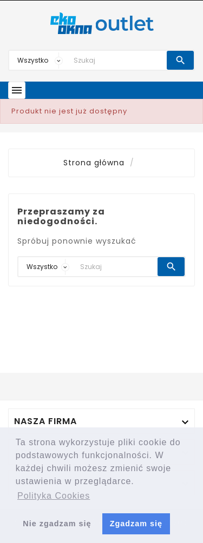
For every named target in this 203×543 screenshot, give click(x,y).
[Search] (117, 60)
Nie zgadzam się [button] (57, 523)
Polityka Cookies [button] (53, 495)
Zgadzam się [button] (136, 523)
